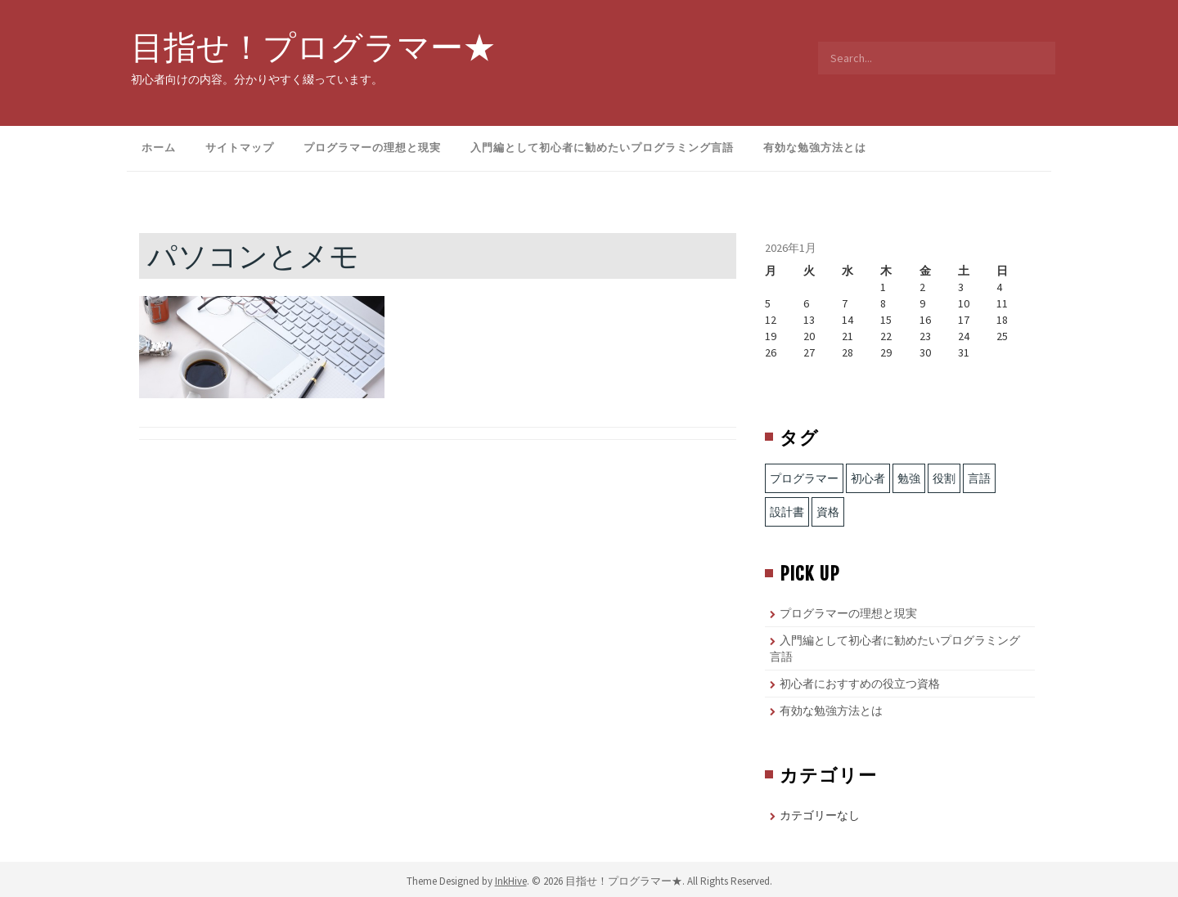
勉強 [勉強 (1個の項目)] (908, 478)
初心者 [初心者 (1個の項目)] (868, 478)
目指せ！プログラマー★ (313, 46)
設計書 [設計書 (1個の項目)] (787, 512)
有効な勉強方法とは (814, 148)
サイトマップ (239, 148)
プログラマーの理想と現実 (372, 148)
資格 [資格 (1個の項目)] (827, 512)
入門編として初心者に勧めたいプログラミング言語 (602, 148)
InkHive (511, 881)
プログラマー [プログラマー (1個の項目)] (804, 478)
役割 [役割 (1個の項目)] (944, 478)
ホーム (159, 148)
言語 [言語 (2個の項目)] (979, 478)
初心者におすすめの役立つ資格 (860, 683)
